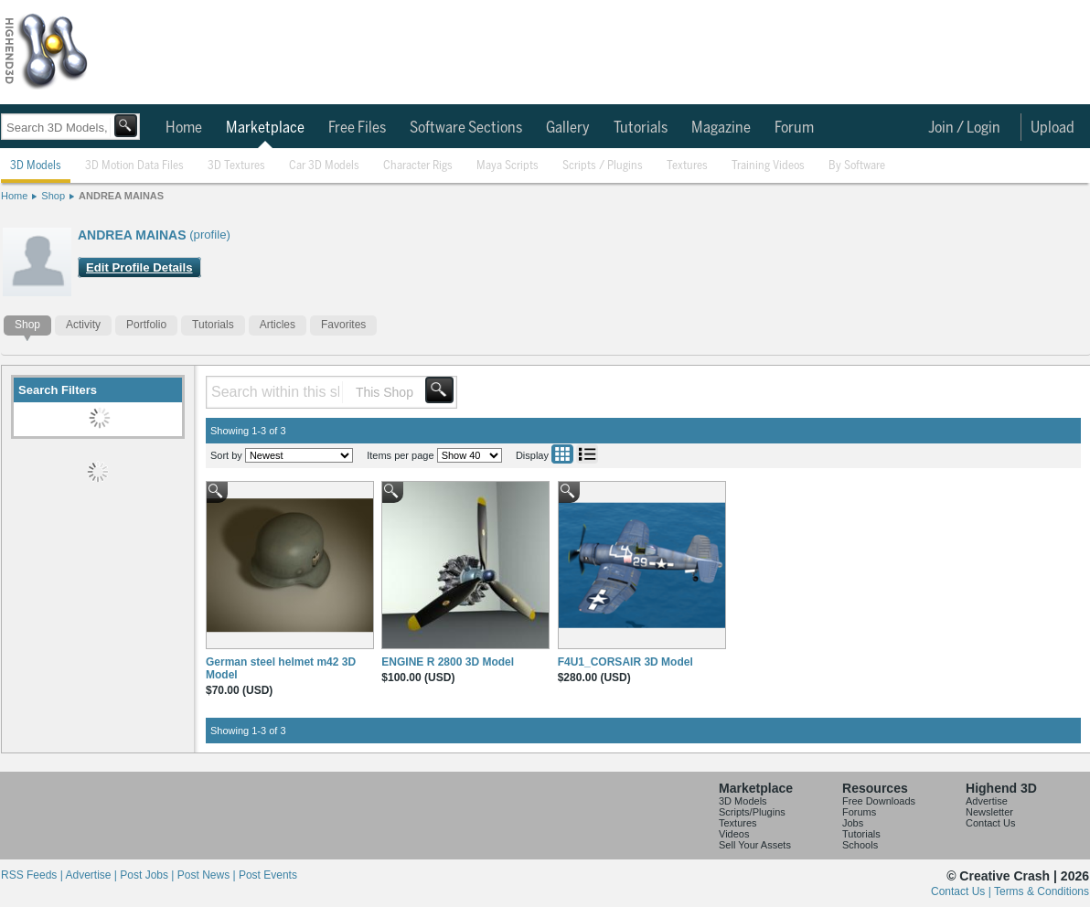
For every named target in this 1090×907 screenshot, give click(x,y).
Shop (53, 195)
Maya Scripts (507, 166)
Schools (860, 844)
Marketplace (265, 128)
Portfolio (146, 324)
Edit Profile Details (139, 267)
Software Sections (466, 128)
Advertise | (92, 875)
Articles (277, 324)
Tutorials (641, 128)
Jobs (852, 822)
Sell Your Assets (755, 844)
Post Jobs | (148, 875)
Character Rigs (418, 166)
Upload (1052, 128)
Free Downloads (878, 800)
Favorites (343, 324)
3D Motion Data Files (134, 166)
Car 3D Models (324, 166)
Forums (859, 811)
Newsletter (989, 811)
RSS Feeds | (33, 875)
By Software (856, 166)
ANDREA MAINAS (121, 195)
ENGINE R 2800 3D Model (447, 662)
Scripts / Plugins (602, 166)
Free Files (357, 128)
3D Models (35, 166)
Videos (734, 833)
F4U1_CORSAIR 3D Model (625, 662)
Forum (794, 128)
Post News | (208, 875)
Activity (83, 324)
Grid (562, 454)
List (587, 454)
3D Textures (236, 166)
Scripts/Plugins (752, 811)
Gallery (568, 128)
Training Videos (768, 166)
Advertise (987, 800)
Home (184, 128)
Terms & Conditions (1041, 891)
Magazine (721, 128)
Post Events (268, 875)
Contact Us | (962, 891)
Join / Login (964, 128)
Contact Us (990, 822)
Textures (687, 166)
